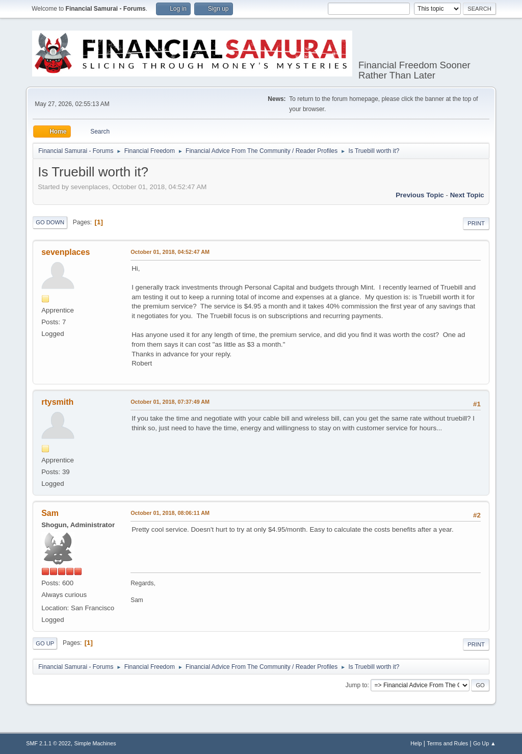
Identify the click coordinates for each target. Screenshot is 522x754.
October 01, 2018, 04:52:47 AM (170, 252)
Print (476, 223)
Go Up (45, 643)
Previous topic (420, 195)
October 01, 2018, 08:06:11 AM (170, 513)
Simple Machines (95, 743)
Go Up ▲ (484, 743)
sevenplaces (65, 252)
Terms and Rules (447, 743)
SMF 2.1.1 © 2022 (48, 743)
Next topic (467, 195)
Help (416, 743)
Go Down (50, 222)
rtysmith (57, 402)
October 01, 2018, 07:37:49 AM (170, 402)
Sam (50, 513)
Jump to (357, 685)
